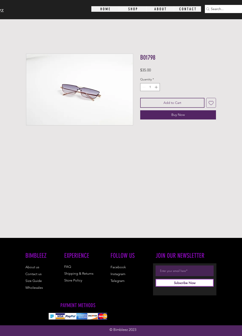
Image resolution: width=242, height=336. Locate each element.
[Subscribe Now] (185, 283)
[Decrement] (143, 87)
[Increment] (156, 87)
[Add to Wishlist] (211, 103)
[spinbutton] (150, 87)
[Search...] (225, 9)
